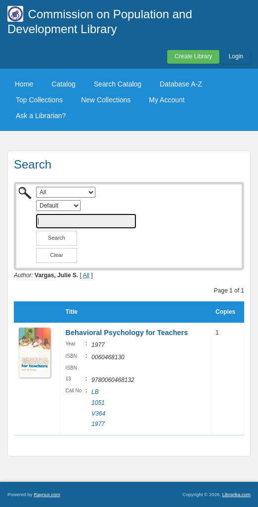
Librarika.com (236, 494)
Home (24, 84)
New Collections (105, 100)
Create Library (193, 56)
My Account (166, 100)
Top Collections (39, 100)
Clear (56, 255)
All (86, 275)
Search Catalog (118, 84)
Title (72, 311)
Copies (225, 311)
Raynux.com (47, 494)
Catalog (63, 84)
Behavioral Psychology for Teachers (127, 333)
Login (236, 56)
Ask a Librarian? (41, 116)
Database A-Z (181, 84)
